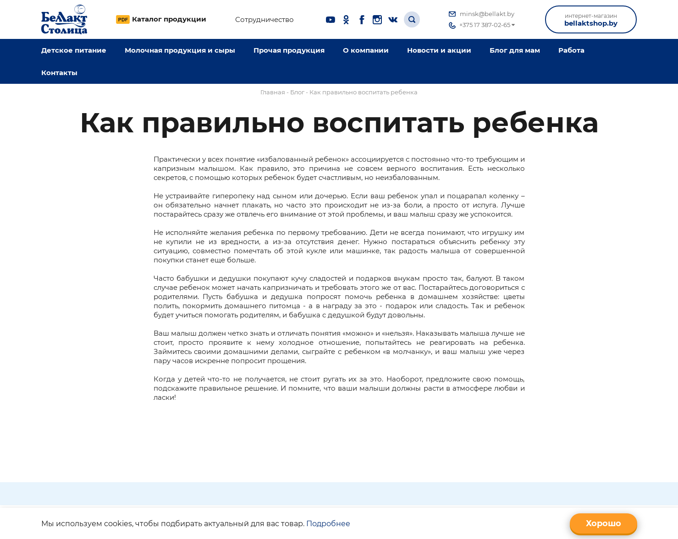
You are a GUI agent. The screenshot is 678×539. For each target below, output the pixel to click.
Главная (272, 92)
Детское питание (73, 50)
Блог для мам (515, 50)
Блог (297, 92)
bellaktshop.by (590, 19)
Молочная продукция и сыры (180, 50)
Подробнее (328, 523)
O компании (366, 50)
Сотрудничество (264, 19)
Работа (571, 50)
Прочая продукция (289, 50)
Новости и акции (439, 50)
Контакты (59, 72)
